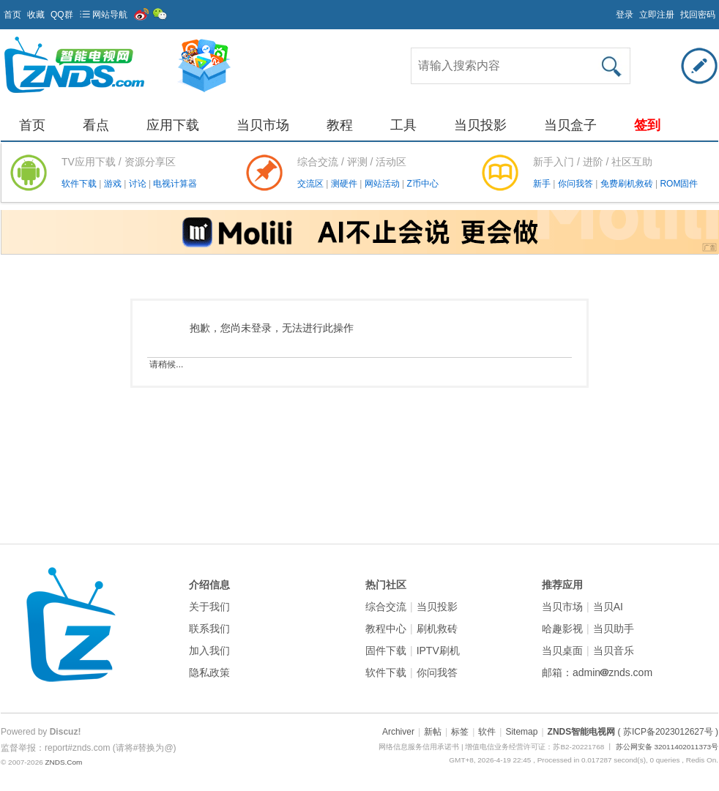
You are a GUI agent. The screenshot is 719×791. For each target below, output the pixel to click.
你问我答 (576, 184)
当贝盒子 (570, 125)
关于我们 (209, 606)
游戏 (114, 184)
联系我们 (209, 628)
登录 (624, 15)
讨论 (139, 184)
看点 (96, 125)
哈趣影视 (562, 628)
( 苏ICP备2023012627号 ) (668, 732)
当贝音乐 (613, 650)
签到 (647, 125)
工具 (403, 125)
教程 (340, 125)
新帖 (433, 732)
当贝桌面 (562, 650)
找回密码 (697, 15)
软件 (487, 732)
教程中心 (385, 628)
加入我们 (209, 650)
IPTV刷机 (438, 650)
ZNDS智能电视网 (582, 732)
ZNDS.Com (63, 762)
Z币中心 (422, 184)
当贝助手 (613, 628)
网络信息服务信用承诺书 (419, 747)
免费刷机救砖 (627, 184)
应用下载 (172, 125)
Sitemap (521, 732)
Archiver (398, 732)
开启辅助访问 (609, 10)
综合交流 (385, 606)
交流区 (310, 184)
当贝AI (608, 606)
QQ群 (62, 15)
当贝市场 (262, 125)
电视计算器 (175, 184)
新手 (543, 184)
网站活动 (383, 184)
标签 (460, 732)
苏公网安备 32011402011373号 (667, 747)
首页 (12, 15)
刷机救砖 (437, 628)
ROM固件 (679, 184)
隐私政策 (209, 672)
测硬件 (345, 184)
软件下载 (80, 184)
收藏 (36, 15)
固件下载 (385, 650)
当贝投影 (480, 125)
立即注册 (656, 15)
